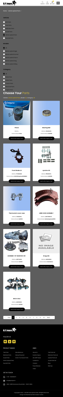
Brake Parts (7, 80)
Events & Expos (37, 355)
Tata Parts (6, 352)
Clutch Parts (8, 83)
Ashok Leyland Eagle (10, 51)
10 (43, 317)
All (5, 48)
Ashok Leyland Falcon (10, 57)
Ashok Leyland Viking (10, 64)
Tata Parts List (51, 352)
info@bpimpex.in (10, 380)
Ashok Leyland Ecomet (10, 54)
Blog (49, 363)
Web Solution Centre (37, 394)
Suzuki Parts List (52, 360)
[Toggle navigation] (58, 3)
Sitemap (50, 366)
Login (47, 2)
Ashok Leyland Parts (14, 11)
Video (34, 368)
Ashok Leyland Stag (10, 61)
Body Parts (7, 77)
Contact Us (36, 360)
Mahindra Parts (7, 355)
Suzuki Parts (6, 358)
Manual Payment (19, 355)
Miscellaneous (19, 352)
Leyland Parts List (52, 358)
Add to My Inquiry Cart (17, 138)
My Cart (52, 2)
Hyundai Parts (6, 363)
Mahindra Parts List (53, 355)
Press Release (36, 366)
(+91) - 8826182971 (11, 377)
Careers (35, 363)
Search (43, 2)
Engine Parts (8, 90)
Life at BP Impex (37, 358)
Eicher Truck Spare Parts (21, 358)
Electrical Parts (8, 86)
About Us (35, 352)
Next (48, 317)
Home (5, 11)
